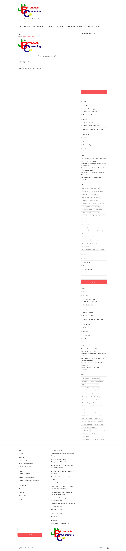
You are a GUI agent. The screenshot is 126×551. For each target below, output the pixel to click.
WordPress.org (87, 269)
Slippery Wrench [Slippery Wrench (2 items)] (100, 240)
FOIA (97, 26)
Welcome (27, 26)
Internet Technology (39, 26)
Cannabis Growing (88, 122)
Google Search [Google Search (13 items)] (86, 218)
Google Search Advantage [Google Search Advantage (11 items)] (89, 221)
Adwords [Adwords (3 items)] (84, 194)
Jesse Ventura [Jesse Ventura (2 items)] (98, 228)
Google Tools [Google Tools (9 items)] (85, 225)
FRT (107, 548)
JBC (47, 56)
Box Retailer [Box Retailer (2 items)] (85, 197)
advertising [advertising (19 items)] (85, 191)
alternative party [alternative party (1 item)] (93, 194)
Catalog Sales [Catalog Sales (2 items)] (86, 203)
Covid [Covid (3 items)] (83, 206)
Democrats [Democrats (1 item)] (99, 209)
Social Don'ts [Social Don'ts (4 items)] (93, 243)
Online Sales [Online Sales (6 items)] (91, 231)
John (24, 36)
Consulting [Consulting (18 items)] (101, 203)
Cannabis (51, 26)
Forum (20, 26)
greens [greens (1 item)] (93, 225)
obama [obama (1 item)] (84, 231)
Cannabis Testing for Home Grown (93, 129)
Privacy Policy (89, 26)
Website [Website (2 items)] (102, 249)
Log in (84, 258)
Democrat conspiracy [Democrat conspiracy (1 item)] (88, 209)
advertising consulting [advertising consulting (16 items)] (97, 191)
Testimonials (70, 26)
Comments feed (87, 266)
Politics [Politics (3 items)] (96, 234)
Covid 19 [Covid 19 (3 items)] (96, 206)
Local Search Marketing (90, 111)
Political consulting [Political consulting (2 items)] (87, 234)
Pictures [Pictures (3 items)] (99, 231)
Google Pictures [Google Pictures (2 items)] (100, 215)
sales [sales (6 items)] (102, 234)
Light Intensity (55, 516)
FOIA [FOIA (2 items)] (83, 212)
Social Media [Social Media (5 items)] (85, 246)
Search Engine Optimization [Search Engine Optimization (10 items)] (89, 237)
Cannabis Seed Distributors (91, 125)
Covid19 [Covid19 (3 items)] (89, 206)
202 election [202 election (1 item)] (85, 188)
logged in (28, 68)
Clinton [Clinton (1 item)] (94, 203)
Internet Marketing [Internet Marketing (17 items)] (87, 228)
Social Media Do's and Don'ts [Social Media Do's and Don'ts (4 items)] (90, 249)
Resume (79, 26)
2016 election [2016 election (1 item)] (95, 188)
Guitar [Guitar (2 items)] (99, 225)
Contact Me (60, 26)
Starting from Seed (56, 513)
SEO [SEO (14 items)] (93, 240)
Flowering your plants (57, 509)
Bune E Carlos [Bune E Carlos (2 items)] (95, 197)
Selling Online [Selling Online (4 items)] (86, 240)
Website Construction (89, 115)
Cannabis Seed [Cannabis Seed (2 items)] (94, 200)
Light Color (54, 520)
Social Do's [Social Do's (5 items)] (85, 243)
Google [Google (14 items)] (89, 212)
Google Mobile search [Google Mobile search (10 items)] (88, 215)
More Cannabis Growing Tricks (60, 523)
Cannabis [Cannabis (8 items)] (84, 200)
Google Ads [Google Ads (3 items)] (96, 212)
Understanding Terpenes (58, 483)
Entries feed (86, 262)
